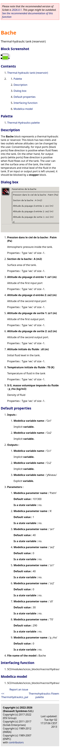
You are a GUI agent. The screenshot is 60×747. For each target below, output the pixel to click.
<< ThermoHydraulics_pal (14, 695)
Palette (18, 78)
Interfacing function (25, 103)
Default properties (25, 97)
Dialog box (20, 91)
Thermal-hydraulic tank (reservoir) (27, 72)
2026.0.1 (17, 10)
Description (20, 85)
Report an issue (18, 689)
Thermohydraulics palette (40, 695)
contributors (16, 742)
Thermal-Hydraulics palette (23, 122)
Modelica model (23, 109)
